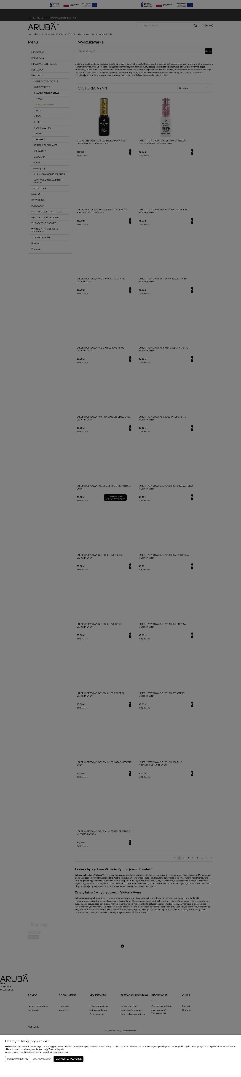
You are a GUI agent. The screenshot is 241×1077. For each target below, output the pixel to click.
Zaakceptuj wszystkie (69, 1059)
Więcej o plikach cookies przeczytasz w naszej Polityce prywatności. (36, 1052)
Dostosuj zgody (42, 1059)
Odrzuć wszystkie (17, 1059)
